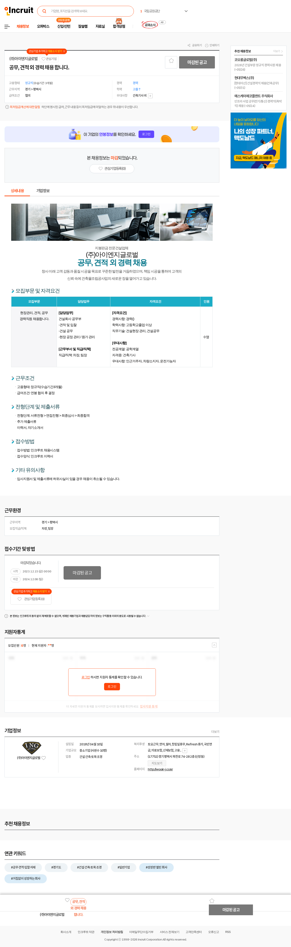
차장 (44, 529)
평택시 (54, 522)
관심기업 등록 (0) (31, 599)
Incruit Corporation (150, 939)
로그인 (85, 677)
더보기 (215, 732)
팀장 (50, 529)
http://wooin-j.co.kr (160, 769)
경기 (44, 522)
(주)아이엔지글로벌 (23, 59)
